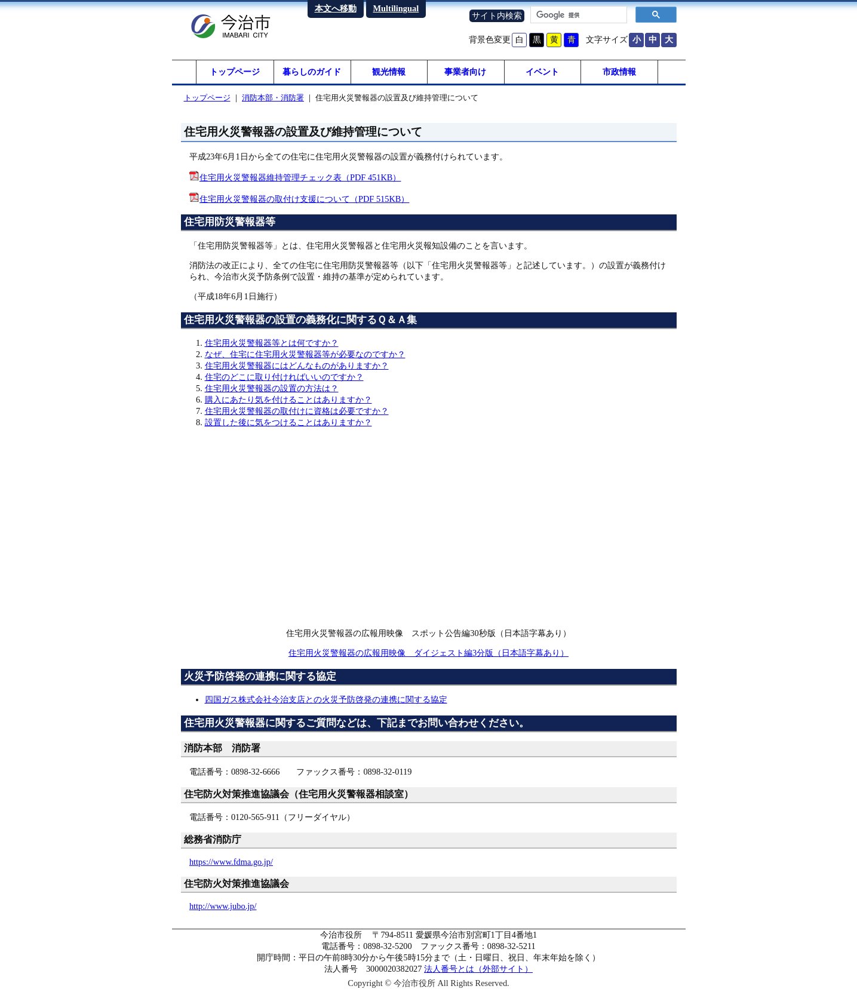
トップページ (235, 71)
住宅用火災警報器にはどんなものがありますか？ (297, 365)
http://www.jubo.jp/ (223, 906)
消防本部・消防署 (273, 97)
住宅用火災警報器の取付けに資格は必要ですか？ (297, 411)
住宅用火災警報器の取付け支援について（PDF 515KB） (304, 199)
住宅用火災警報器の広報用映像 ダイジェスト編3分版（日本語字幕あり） (428, 653)
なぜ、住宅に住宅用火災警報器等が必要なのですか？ (305, 354)
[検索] (577, 15)
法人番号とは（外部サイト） (478, 968)
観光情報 (389, 71)
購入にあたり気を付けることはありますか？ (288, 399)
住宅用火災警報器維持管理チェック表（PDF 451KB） (300, 177)
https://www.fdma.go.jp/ (231, 862)
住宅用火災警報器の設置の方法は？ (272, 388)
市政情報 (619, 71)
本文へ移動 (336, 8)
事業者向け (465, 71)
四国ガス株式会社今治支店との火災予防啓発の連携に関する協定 (326, 699)
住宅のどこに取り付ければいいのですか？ (284, 377)
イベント (542, 71)
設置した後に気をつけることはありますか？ (288, 422)
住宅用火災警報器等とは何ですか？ (272, 343)
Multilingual (396, 8)
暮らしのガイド (311, 71)
